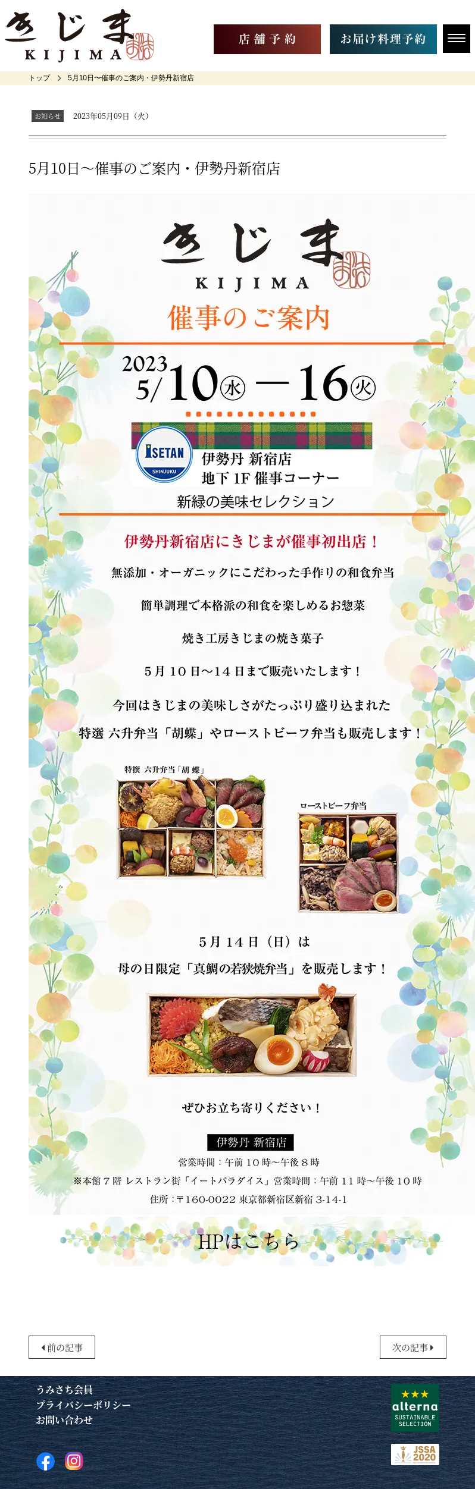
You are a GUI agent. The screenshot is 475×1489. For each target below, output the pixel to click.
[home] (39, 78)
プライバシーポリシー (83, 1405)
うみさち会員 (64, 1389)
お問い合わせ (64, 1420)
